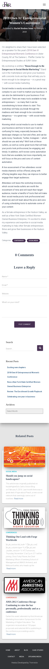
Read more (18, 499)
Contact (11, 657)
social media (33, 240)
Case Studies (37, 650)
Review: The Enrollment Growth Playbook (24, 391)
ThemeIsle (33, 663)
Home (8, 650)
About (17, 650)
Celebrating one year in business (21, 397)
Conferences (19, 240)
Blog (26, 650)
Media (21, 657)
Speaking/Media (34, 657)
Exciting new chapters (16, 367)
